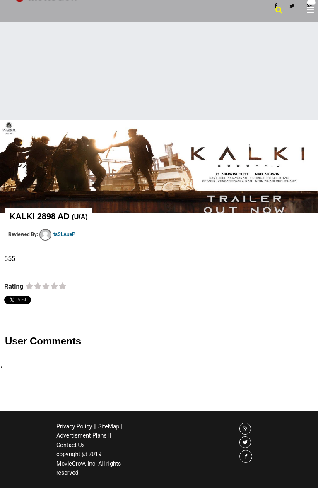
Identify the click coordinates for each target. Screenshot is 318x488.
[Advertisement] (159, 70)
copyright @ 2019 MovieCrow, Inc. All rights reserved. (88, 463)
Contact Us (70, 445)
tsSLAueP (57, 234)
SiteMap (108, 426)
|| (95, 426)
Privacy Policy (74, 426)
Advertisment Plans (81, 435)
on (29, 286)
